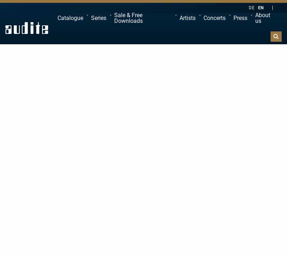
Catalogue (70, 18)
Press (240, 18)
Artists (188, 18)
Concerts (214, 18)
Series (98, 18)
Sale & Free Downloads (128, 18)
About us (262, 18)
